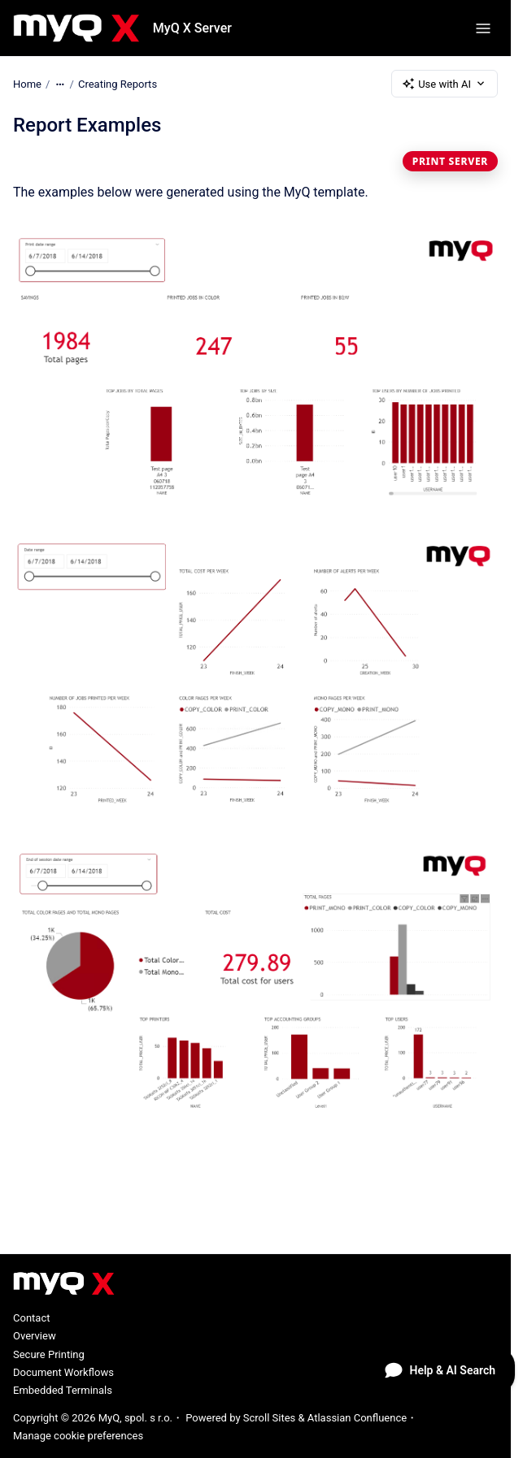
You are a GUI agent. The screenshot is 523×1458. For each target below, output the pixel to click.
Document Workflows (63, 1372)
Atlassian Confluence (357, 1418)
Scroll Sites (269, 1418)
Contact (31, 1318)
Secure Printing (49, 1354)
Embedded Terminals (62, 1390)
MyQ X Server (192, 28)
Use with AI (444, 83)
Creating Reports (117, 83)
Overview (34, 1336)
